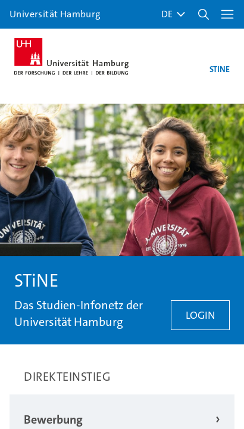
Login (200, 315)
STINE (219, 69)
